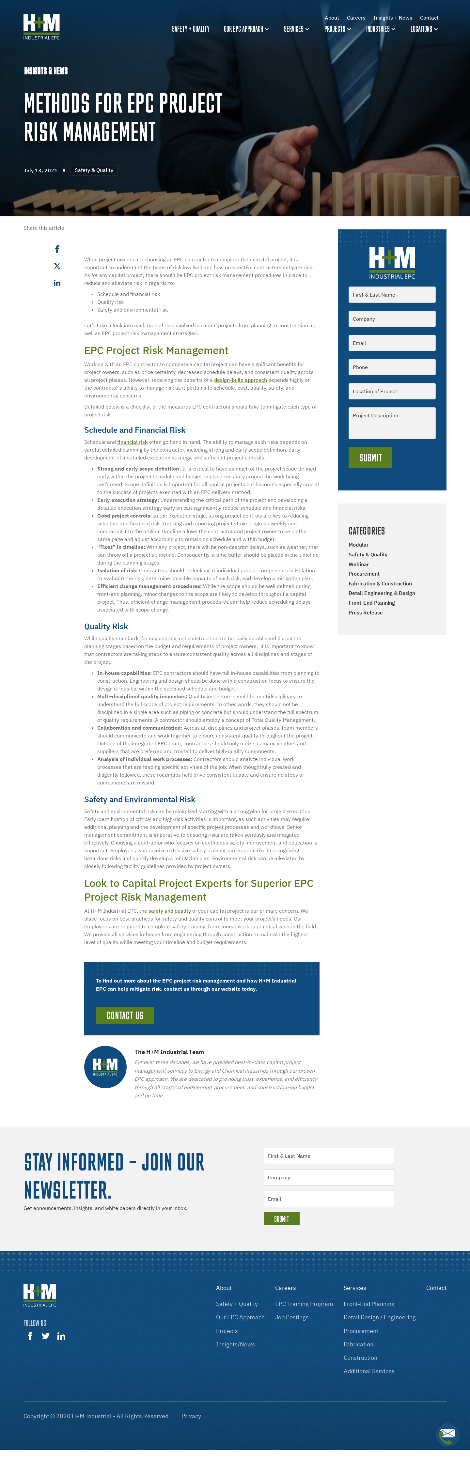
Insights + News (392, 17)
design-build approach (240, 380)
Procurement (364, 573)
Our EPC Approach (243, 29)
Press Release (366, 612)
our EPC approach (240, 1317)
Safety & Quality (368, 554)
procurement (361, 1331)
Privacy (191, 1416)
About (332, 17)
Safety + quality (191, 29)
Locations (421, 29)
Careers (356, 17)
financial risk (132, 442)
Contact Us (125, 1015)
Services (294, 29)
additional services (369, 1371)
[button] (247, 29)
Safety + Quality (237, 1304)
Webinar (359, 564)
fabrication (358, 1344)
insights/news (235, 1344)
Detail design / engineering (380, 1317)
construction (360, 1357)
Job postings (292, 1317)
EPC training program (304, 1304)
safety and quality (170, 910)
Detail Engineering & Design (382, 593)
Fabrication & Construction (380, 583)
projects (227, 1331)
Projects (334, 29)
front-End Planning (369, 1304)
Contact (429, 17)
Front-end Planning (372, 602)
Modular (358, 544)
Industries (378, 29)
